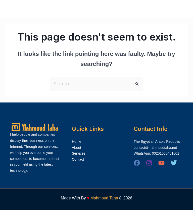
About (76, 148)
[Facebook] (137, 163)
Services (78, 153)
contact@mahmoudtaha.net (155, 148)
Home (76, 141)
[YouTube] (161, 163)
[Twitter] (174, 163)
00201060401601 (165, 153)
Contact (78, 159)
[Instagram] (149, 163)
